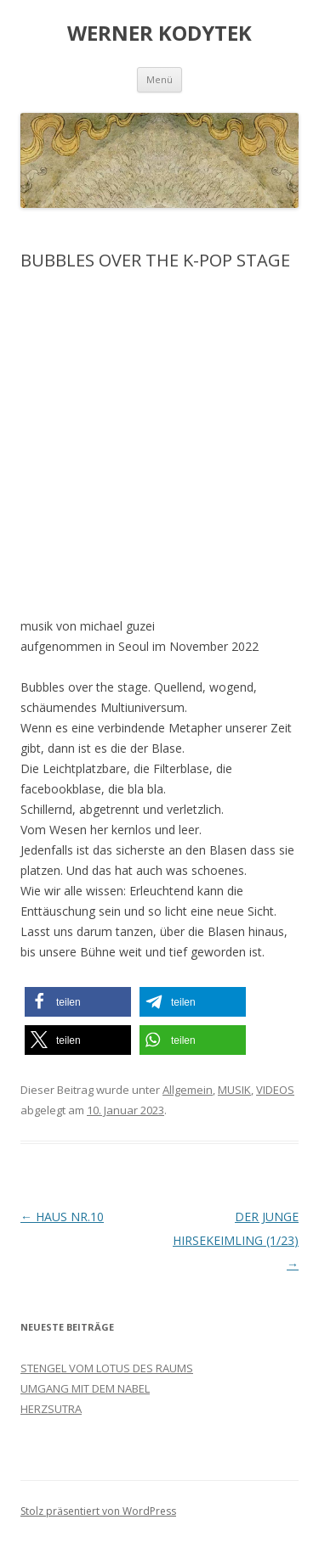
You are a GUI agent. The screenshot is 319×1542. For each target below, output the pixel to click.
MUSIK (234, 1089)
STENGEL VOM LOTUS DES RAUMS (106, 1368)
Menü (159, 79)
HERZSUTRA (51, 1408)
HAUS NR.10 (62, 1216)
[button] (78, 1002)
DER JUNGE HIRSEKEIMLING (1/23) (236, 1240)
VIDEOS (275, 1089)
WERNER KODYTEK (159, 33)
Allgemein (187, 1089)
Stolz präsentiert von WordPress (98, 1511)
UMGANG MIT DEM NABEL (85, 1388)
